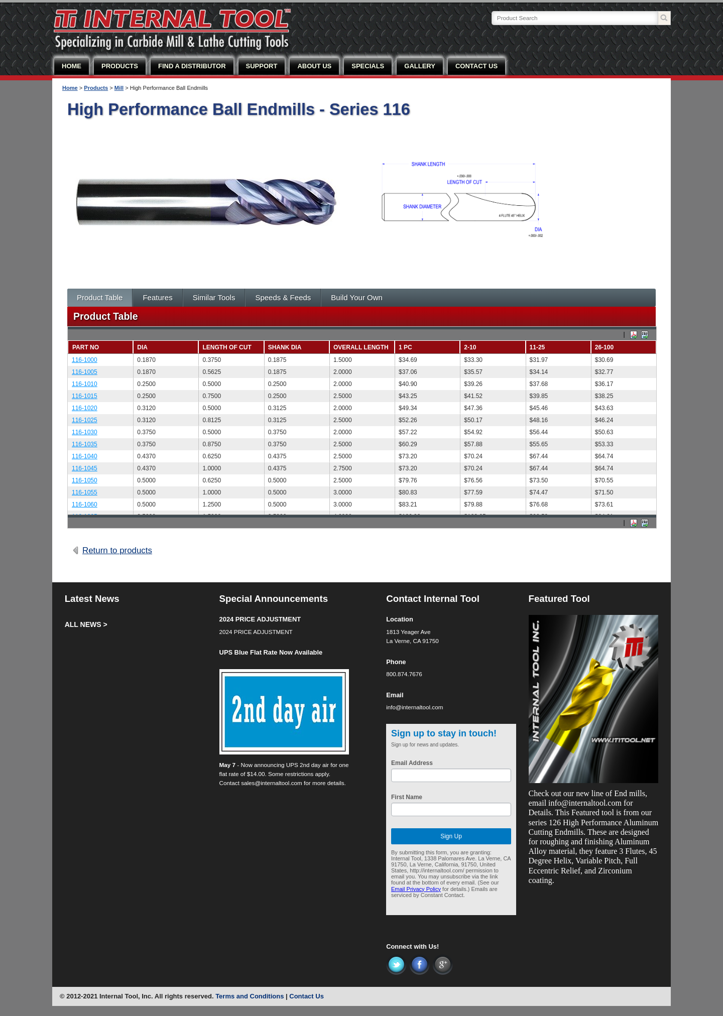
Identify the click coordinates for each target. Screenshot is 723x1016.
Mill (119, 88)
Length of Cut (226, 347)
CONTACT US (476, 66)
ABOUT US (314, 66)
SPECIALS (367, 66)
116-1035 (84, 444)
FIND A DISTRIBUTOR (192, 66)
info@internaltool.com (414, 707)
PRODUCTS (119, 66)
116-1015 (84, 396)
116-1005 (84, 371)
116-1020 (84, 408)
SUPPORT (262, 66)
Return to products (117, 550)
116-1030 (84, 432)
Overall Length (361, 347)
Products (96, 88)
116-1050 (84, 480)
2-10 (470, 347)
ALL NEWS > (86, 624)
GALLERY (419, 66)
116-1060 (84, 504)
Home (70, 88)
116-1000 (84, 359)
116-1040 (84, 456)
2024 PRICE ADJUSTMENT (260, 619)
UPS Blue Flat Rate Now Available (271, 652)
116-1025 (84, 420)
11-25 (537, 347)
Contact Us (306, 996)
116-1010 (84, 384)
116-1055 (84, 492)
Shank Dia (285, 347)
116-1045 (84, 468)
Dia (142, 347)
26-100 (604, 347)
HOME (71, 66)
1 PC (405, 347)
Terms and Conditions (249, 996)
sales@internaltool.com (271, 783)
